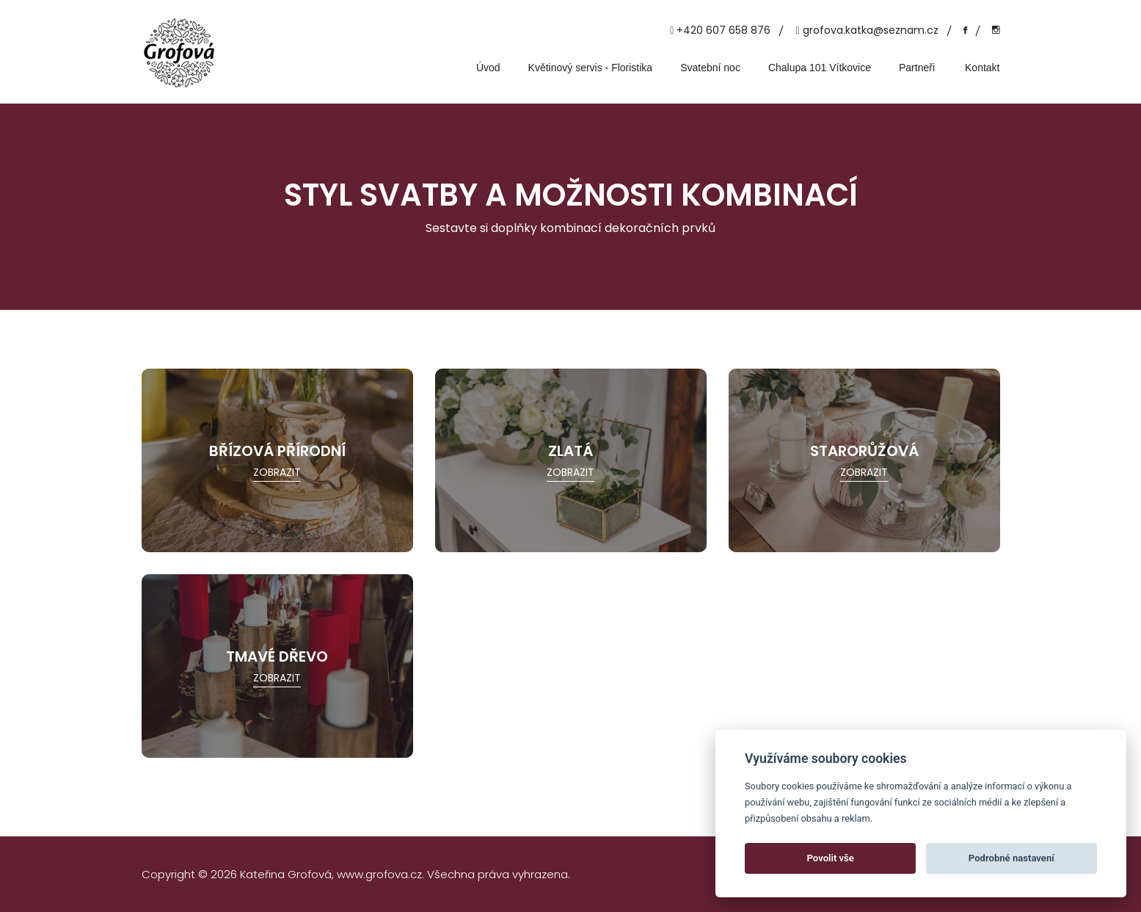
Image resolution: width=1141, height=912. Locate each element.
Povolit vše (830, 858)
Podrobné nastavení (1011, 858)
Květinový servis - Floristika (590, 67)
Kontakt (982, 67)
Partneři (917, 67)
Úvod (488, 67)
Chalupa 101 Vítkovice (819, 67)
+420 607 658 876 (723, 30)
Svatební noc (710, 67)
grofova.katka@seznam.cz (870, 30)
